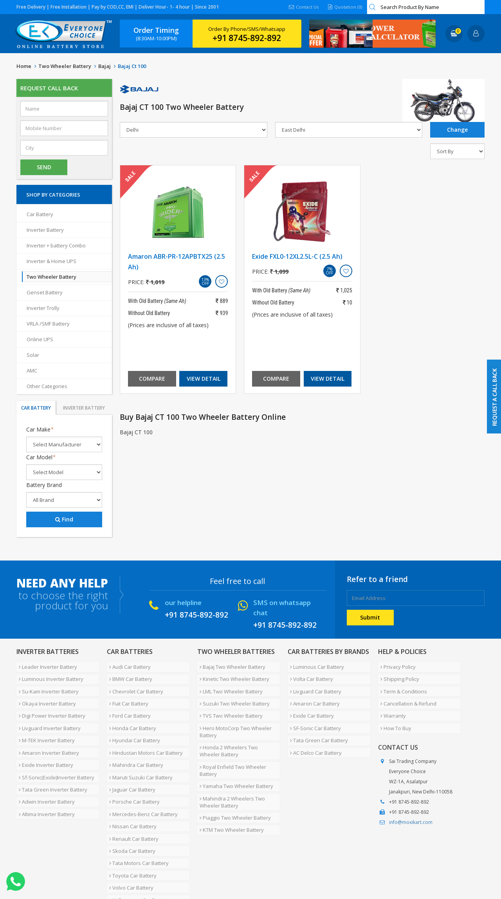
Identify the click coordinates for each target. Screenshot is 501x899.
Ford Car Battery (127, 702)
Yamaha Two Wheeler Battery (234, 761)
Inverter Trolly (43, 308)
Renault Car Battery (131, 796)
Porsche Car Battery (132, 768)
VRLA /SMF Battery (48, 323)
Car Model (41, 457)
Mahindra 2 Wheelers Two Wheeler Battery (230, 774)
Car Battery (40, 214)
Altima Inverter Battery (44, 777)
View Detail (203, 378)
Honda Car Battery (130, 712)
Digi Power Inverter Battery (49, 702)
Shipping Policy (397, 674)
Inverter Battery (45, 229)
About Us (50, 869)
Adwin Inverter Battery (44, 768)
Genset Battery (45, 292)
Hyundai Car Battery (132, 721)
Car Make (40, 429)
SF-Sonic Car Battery (313, 712)
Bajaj (104, 66)
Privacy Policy (395, 665)
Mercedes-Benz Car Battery (141, 777)
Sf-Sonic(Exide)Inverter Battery (54, 749)
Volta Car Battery (309, 674)
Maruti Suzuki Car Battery (138, 749)
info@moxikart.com (411, 804)
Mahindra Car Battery (134, 740)
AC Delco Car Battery (313, 730)
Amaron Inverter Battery (46, 730)
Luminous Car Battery (315, 665)
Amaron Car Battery (312, 693)
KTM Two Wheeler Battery (229, 796)
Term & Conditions (401, 684)
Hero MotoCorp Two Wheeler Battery (233, 716)
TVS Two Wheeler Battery (228, 702)
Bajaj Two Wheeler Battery (230, 665)
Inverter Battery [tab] (84, 408)
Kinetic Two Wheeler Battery (232, 674)
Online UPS (40, 339)
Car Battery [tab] (36, 408)
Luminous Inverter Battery (48, 674)
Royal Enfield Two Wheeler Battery (230, 748)
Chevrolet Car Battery (134, 684)
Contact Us (301, 7)
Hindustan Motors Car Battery (143, 730)
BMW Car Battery (128, 674)
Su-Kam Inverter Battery (46, 684)
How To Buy (393, 712)
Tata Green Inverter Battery (50, 759)
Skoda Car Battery (130, 805)
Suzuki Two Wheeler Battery (232, 693)
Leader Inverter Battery (45, 665)
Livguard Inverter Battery (47, 712)
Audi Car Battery (127, 665)
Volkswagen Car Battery (137, 843)
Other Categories (47, 386)
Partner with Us (89, 869)
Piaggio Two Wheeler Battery (233, 787)
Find (64, 519)
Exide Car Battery (310, 702)
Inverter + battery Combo (56, 245)
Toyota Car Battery (130, 824)
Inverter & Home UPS (51, 261)
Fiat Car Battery (126, 693)
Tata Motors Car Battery (136, 815)
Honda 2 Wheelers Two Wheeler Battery (237, 732)
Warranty (391, 702)
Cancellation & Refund (406, 693)
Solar (33, 354)
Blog (204, 869)
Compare (152, 378)
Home (23, 66)
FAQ (184, 869)
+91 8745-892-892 (247, 37)
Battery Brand (44, 485)
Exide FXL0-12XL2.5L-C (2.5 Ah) (297, 256)
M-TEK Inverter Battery (44, 721)
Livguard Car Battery (313, 684)
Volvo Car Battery (129, 834)
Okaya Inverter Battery (45, 693)
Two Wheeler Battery (64, 66)
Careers (126, 869)
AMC (32, 370)
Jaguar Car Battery (130, 759)
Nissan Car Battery (130, 787)
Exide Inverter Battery (43, 740)
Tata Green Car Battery (317, 721)
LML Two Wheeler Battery (228, 684)
